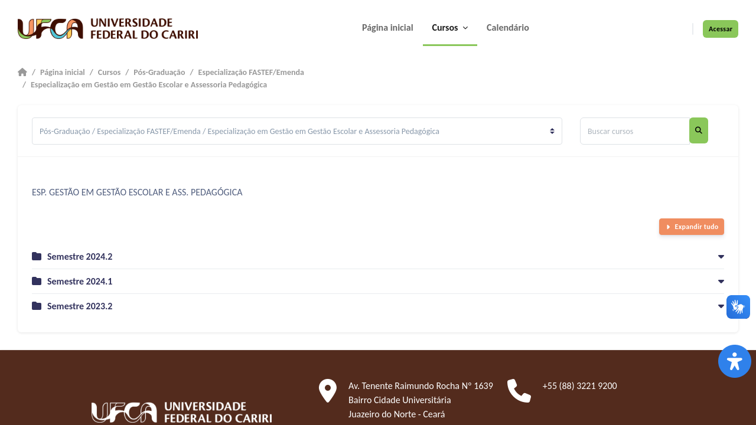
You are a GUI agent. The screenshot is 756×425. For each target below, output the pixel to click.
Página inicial (62, 72)
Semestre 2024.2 (79, 256)
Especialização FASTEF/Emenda (251, 72)
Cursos (109, 72)
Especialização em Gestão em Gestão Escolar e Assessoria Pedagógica (149, 85)
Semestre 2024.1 (79, 281)
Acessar (720, 29)
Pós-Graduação (159, 72)
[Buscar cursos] (635, 131)
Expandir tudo (697, 227)
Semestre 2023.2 (79, 306)
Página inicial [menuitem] (387, 27)
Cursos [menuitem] (446, 27)
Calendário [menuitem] (508, 27)
